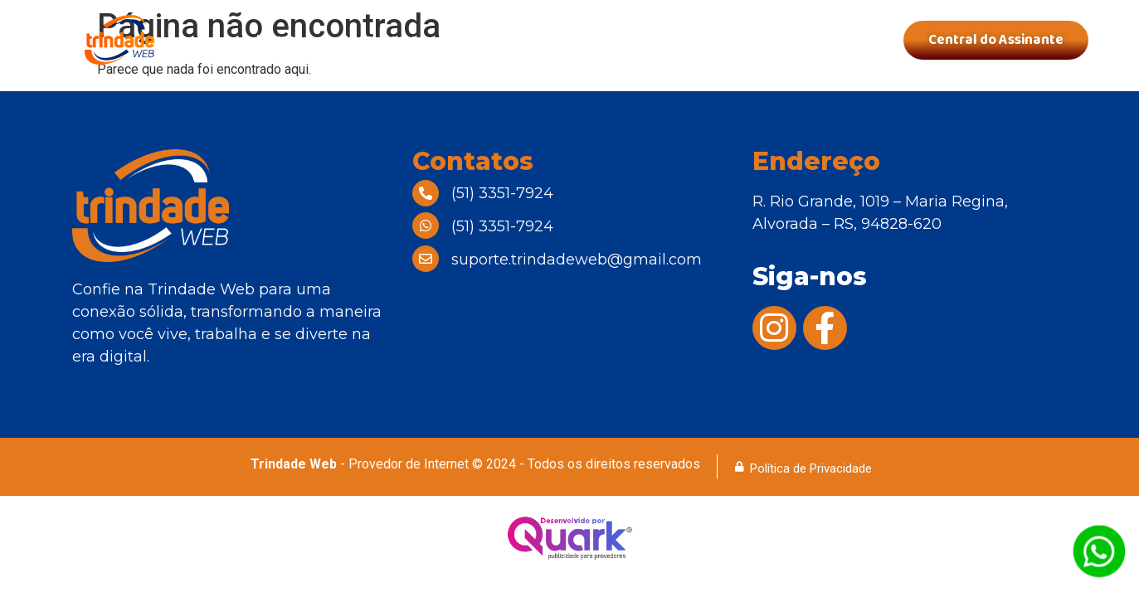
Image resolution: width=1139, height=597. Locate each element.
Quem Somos (382, 39)
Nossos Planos (519, 39)
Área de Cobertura (674, 39)
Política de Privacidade (811, 468)
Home (275, 39)
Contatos (810, 39)
